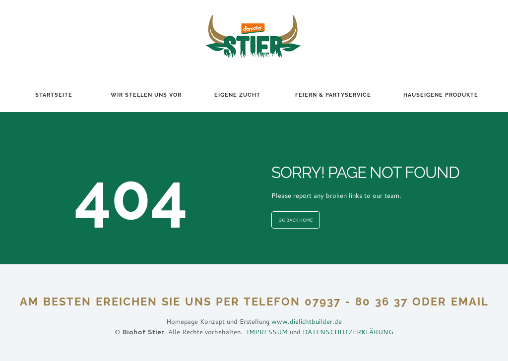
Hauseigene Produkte (440, 95)
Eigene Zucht (237, 95)
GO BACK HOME (295, 220)
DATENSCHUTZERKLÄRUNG (348, 331)
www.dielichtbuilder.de (306, 321)
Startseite (53, 95)
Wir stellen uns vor (146, 95)
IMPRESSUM (267, 331)
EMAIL (470, 301)
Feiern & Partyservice (333, 95)
